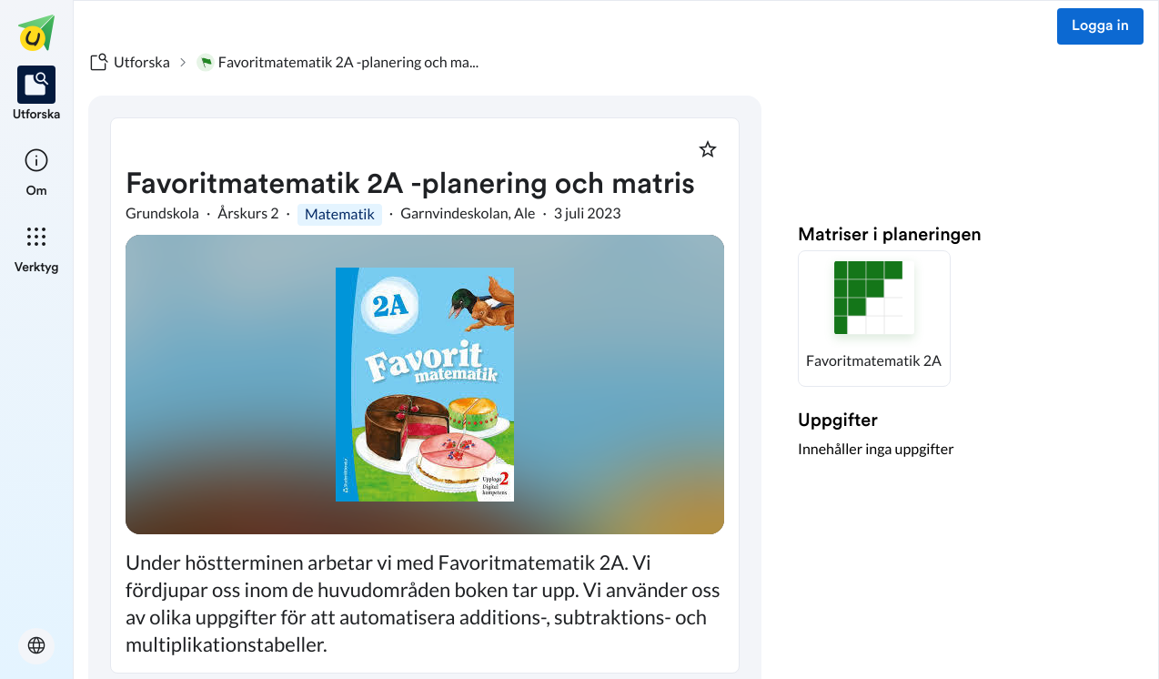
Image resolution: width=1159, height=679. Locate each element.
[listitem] (37, 95)
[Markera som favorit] (707, 149)
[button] (874, 318)
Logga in (1100, 26)
